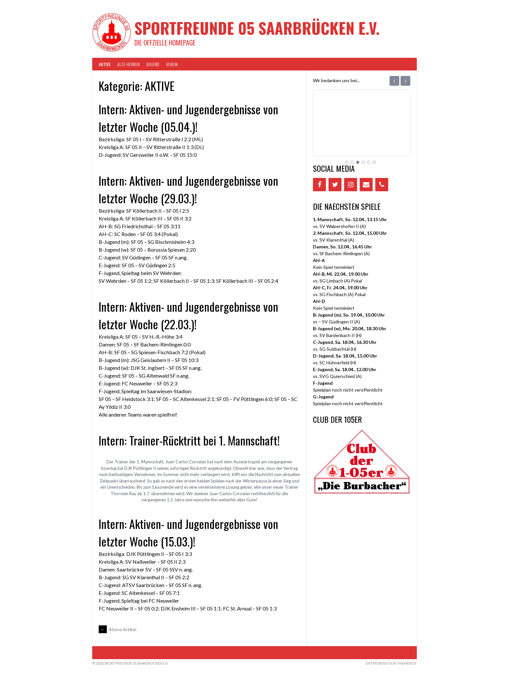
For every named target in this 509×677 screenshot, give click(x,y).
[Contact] (366, 184)
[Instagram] (350, 184)
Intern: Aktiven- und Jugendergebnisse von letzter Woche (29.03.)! (188, 189)
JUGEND (152, 64)
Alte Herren (128, 64)
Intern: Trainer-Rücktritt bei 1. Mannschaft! (189, 440)
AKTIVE (105, 64)
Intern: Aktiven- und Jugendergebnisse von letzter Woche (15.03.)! (188, 532)
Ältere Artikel (117, 629)
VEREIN (172, 64)
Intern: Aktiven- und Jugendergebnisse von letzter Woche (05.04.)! (188, 117)
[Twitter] (335, 184)
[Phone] (381, 184)
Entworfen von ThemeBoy (391, 663)
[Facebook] (319, 184)
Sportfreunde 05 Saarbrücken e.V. (257, 27)
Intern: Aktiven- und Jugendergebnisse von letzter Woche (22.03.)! (188, 315)
